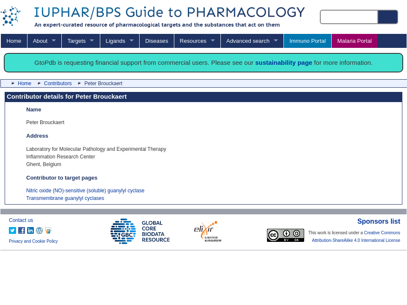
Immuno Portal (307, 41)
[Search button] (388, 17)
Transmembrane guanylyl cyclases (65, 198)
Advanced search (248, 41)
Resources (193, 41)
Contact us (21, 220)
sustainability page (283, 62)
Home (13, 41)
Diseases (156, 41)
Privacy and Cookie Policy (33, 241)
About (40, 41)
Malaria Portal (354, 41)
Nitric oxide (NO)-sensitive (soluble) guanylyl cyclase (85, 191)
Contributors (58, 83)
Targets (76, 41)
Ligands (115, 41)
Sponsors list (379, 221)
